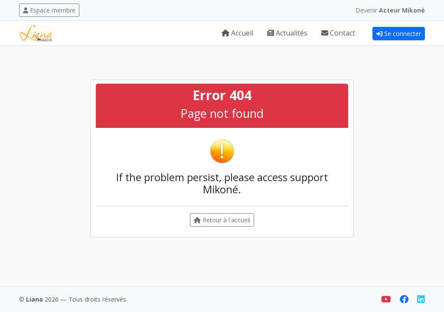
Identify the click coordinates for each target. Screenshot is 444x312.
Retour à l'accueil (222, 220)
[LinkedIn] (421, 299)
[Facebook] (405, 299)
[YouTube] (387, 299)
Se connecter (398, 33)
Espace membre (49, 10)
